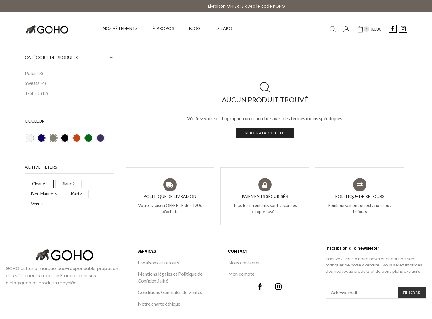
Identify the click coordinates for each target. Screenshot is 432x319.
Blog (194, 28)
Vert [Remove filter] (35, 203)
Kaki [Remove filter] (75, 193)
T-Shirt (32, 93)
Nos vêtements (120, 28)
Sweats (32, 83)
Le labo (224, 28)
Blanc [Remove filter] (67, 183)
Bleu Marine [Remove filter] (42, 193)
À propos (163, 28)
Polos (30, 73)
